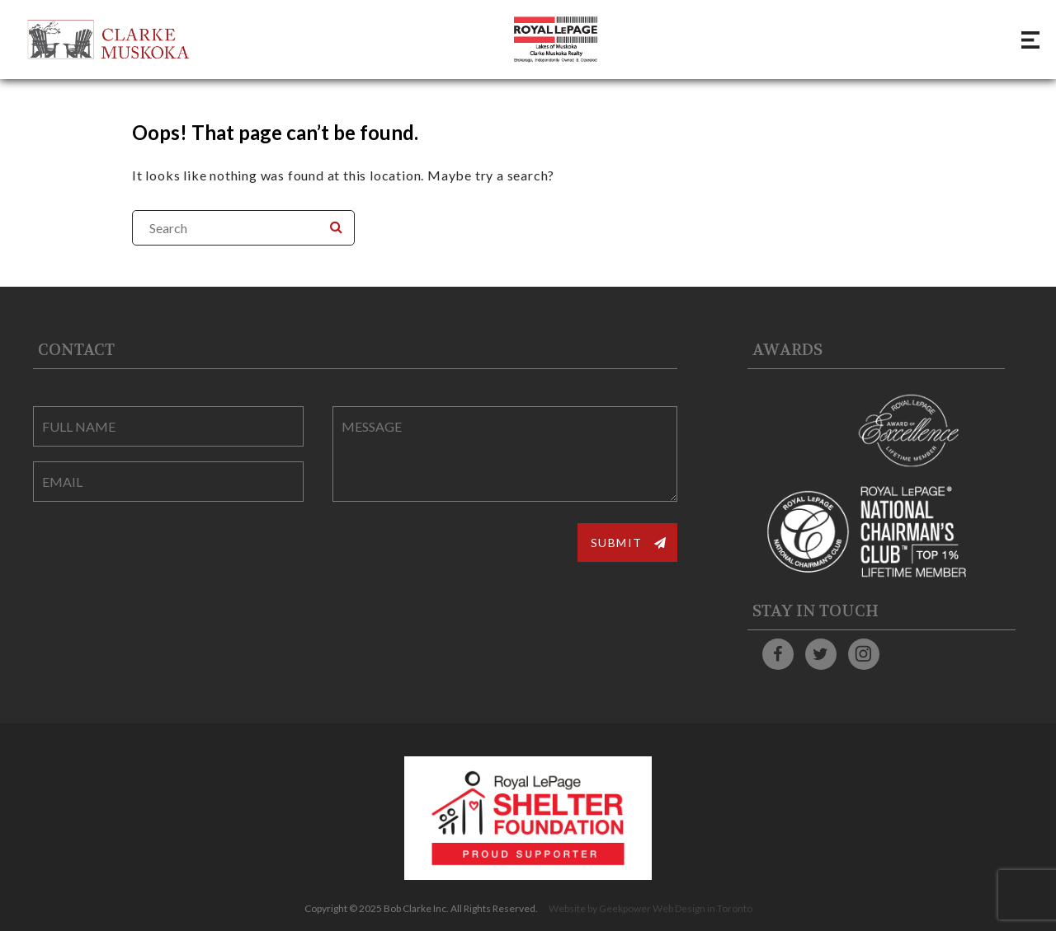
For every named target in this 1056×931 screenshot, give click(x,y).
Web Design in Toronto (702, 908)
